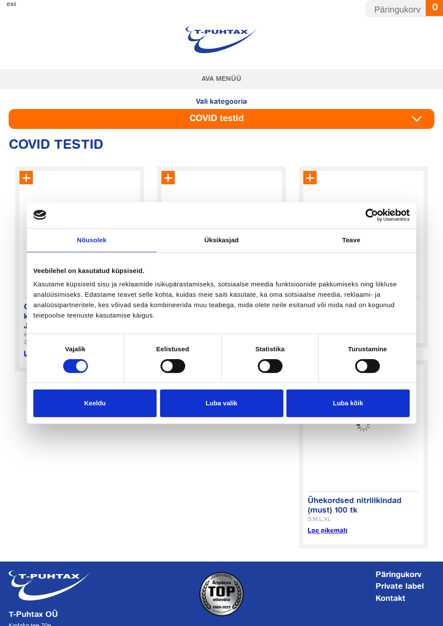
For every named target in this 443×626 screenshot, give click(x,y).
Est (11, 4)
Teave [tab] (351, 240)
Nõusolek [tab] (91, 240)
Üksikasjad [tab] (221, 240)
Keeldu (95, 403)
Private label (400, 587)
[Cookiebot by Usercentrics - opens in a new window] (372, 215)
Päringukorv (398, 575)
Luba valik (221, 403)
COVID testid (216, 118)
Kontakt (390, 599)
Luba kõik (348, 403)
